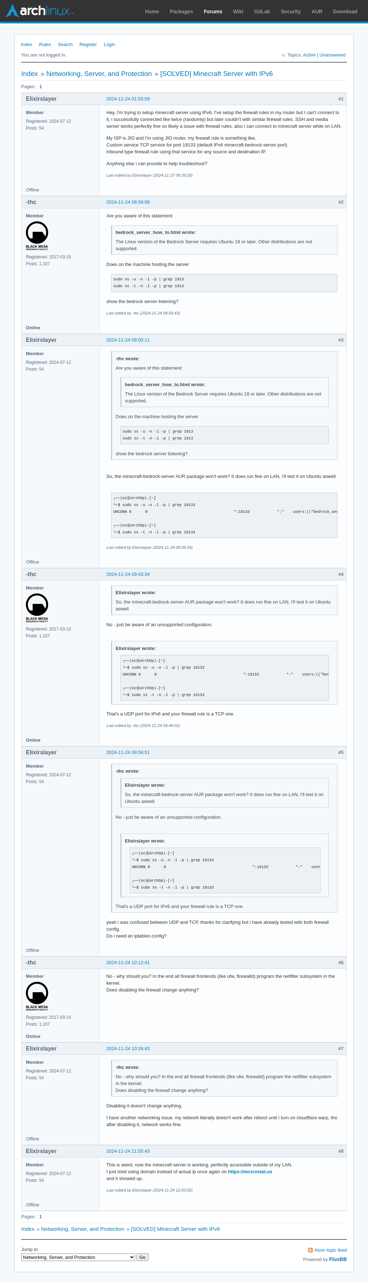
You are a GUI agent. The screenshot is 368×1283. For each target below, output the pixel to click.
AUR (317, 11)
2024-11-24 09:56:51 (128, 752)
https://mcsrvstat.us (250, 1171)
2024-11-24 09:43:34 (128, 574)
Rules (45, 44)
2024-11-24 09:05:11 (128, 340)
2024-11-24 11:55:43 (128, 1151)
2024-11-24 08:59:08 (128, 202)
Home (152, 11)
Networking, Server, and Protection (99, 73)
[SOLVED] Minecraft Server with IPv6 (216, 73)
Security (291, 11)
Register (88, 44)
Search (65, 44)
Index (26, 44)
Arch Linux (39, 11)
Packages (181, 11)
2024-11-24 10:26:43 (128, 1048)
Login (109, 44)
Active (309, 55)
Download (345, 11)
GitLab (262, 11)
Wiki (238, 11)
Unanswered (332, 55)
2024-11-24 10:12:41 (128, 962)
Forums (213, 11)
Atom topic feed (330, 1250)
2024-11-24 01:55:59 (128, 98)
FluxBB (338, 1259)
